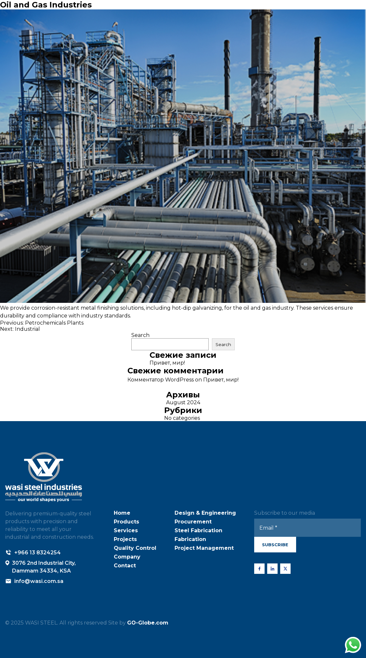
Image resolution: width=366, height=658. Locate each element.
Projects (125, 539)
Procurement (193, 522)
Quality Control (135, 548)
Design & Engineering (205, 513)
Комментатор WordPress (160, 380)
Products (126, 522)
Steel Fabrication (198, 530)
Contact (125, 565)
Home (122, 513)
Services (126, 530)
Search (140, 335)
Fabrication (190, 539)
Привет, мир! (167, 363)
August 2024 (183, 402)
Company (127, 557)
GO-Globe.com (147, 623)
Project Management (204, 548)
